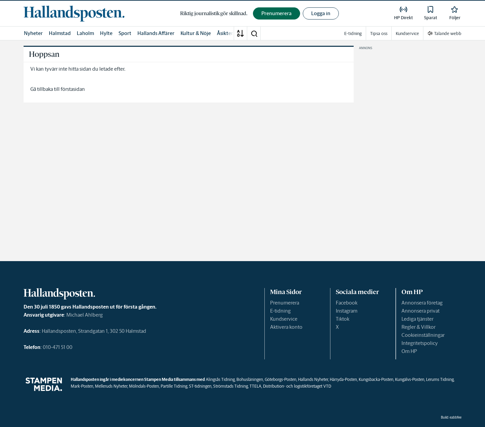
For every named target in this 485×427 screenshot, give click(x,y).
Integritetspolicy (419, 343)
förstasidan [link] (73, 89)
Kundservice (283, 319)
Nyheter (33, 33)
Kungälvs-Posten (409, 379)
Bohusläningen (249, 379)
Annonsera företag (422, 302)
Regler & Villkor (418, 327)
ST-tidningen (200, 386)
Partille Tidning (174, 386)
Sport (125, 33)
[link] (74, 13)
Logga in (320, 13)
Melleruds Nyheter (111, 386)
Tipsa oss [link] (378, 33)
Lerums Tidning (440, 379)
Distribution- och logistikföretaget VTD (297, 386)
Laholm (85, 33)
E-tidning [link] (353, 33)
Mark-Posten (82, 386)
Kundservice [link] (407, 33)
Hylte (106, 33)
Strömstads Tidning (230, 386)
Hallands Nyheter (313, 379)
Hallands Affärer (155, 33)
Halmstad (60, 33)
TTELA (255, 386)
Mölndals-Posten (144, 386)
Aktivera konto (286, 327)
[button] (254, 33)
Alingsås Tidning (220, 379)
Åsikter (225, 33)
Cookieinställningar (423, 335)
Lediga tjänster (417, 319)
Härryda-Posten (343, 379)
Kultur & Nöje (196, 33)
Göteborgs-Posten (280, 379)
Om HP (409, 351)
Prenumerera (284, 302)
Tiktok (342, 319)
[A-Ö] (240, 33)
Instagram (346, 311)
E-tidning (280, 311)
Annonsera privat (420, 311)
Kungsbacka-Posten (376, 379)
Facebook (346, 302)
